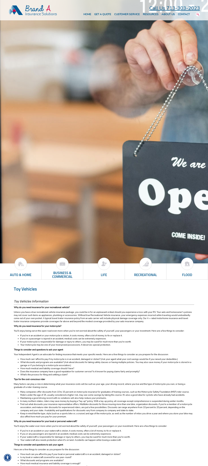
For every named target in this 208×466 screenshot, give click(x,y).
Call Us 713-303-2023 (174, 8)
